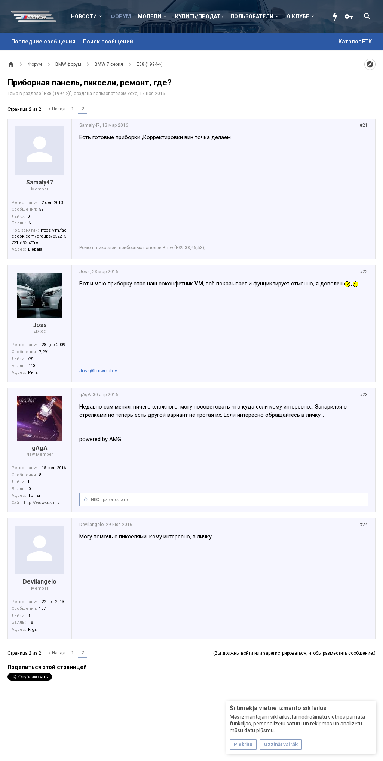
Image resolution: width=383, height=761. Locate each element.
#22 (364, 271)
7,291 (44, 351)
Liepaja (35, 249)
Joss (40, 324)
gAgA (40, 448)
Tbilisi (34, 495)
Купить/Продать (199, 16)
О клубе (298, 16)
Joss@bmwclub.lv (98, 370)
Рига (33, 372)
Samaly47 (39, 182)
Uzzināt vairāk (281, 744)
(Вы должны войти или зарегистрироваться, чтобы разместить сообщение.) (294, 653)
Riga (32, 629)
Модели (149, 16)
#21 (364, 125)
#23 (364, 394)
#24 (364, 524)
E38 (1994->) (57, 93)
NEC (95, 499)
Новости (84, 16)
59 (41, 209)
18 (30, 622)
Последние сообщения (43, 41)
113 (31, 365)
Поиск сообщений (108, 41)
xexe (132, 93)
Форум (121, 16)
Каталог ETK (355, 41)
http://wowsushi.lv (41, 502)
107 (42, 608)
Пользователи (251, 16)
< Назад (56, 108)
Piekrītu (243, 744)
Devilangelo (39, 581)
